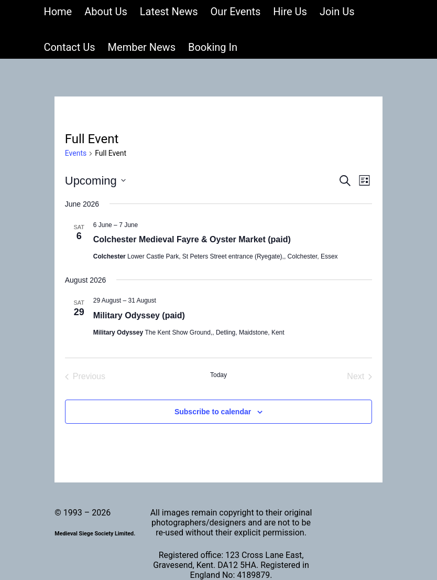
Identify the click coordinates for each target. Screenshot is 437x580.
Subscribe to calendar (212, 411)
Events (75, 153)
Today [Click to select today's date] (218, 375)
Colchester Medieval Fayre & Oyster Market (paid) (192, 239)
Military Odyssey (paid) (139, 315)
